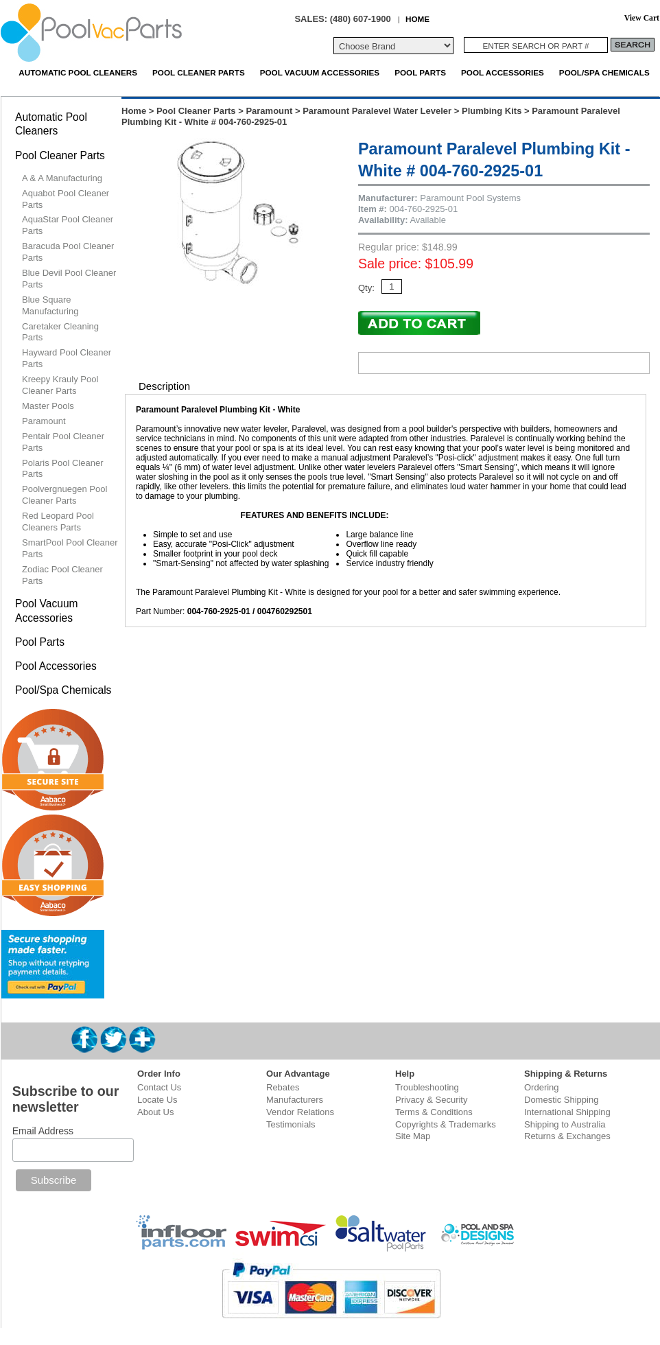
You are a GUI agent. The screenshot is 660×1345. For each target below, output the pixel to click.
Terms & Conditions (434, 1112)
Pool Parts (420, 72)
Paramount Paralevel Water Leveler (377, 111)
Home (133, 111)
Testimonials (291, 1124)
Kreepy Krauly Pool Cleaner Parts (60, 385)
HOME (417, 18)
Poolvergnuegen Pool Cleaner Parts (64, 495)
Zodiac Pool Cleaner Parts (62, 575)
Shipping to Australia (565, 1124)
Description (164, 386)
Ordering (541, 1087)
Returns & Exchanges (567, 1136)
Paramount (269, 111)
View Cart (641, 18)
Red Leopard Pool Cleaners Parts (58, 522)
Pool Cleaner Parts (198, 72)
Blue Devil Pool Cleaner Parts (69, 279)
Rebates (282, 1087)
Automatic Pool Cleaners (78, 72)
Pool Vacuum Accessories (319, 72)
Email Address (42, 1130)
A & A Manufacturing (62, 178)
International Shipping (567, 1112)
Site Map (412, 1136)
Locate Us (157, 1100)
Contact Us (159, 1087)
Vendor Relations (300, 1112)
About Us (155, 1112)
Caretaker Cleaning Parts (60, 332)
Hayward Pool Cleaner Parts (66, 358)
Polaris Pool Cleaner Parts (63, 469)
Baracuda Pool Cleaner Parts (68, 252)
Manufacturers (294, 1100)
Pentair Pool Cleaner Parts (63, 442)
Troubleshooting (427, 1087)
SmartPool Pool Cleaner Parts (69, 548)
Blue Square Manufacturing (50, 305)
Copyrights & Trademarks (445, 1124)
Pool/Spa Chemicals (604, 72)
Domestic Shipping (561, 1100)
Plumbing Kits (491, 111)
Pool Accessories (502, 72)
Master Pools (48, 406)
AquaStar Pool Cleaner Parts (67, 225)
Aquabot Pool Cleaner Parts (65, 199)
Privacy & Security (431, 1100)
